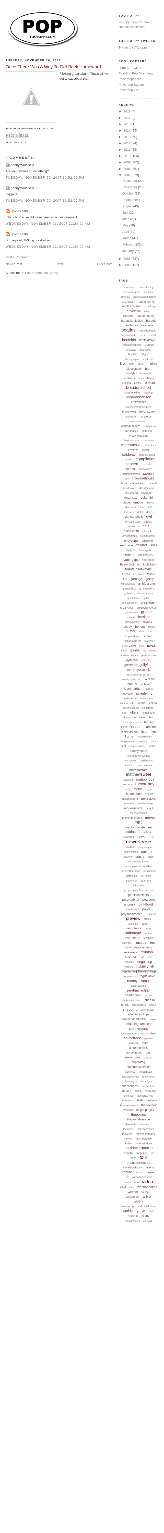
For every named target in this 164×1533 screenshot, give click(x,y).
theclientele (148, 1086)
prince (147, 918)
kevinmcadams (131, 708)
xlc (143, 1211)
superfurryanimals (138, 1067)
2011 (128, 149)
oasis (140, 856)
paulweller (131, 880)
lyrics (153, 741)
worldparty (131, 1211)
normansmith (131, 852)
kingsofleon (148, 712)
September (130, 200)
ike (149, 631)
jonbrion (145, 684)
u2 (127, 1177)
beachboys (131, 325)
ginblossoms (147, 583)
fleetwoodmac (130, 564)
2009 (128, 162)
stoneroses (132, 1057)
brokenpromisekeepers (138, 407)
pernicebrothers (138, 895)
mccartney (144, 784)
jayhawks (132, 660)
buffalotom (146, 416)
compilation (145, 459)
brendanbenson (138, 397)
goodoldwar (134, 598)
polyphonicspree (131, 914)
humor (131, 631)
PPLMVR (151, 914)
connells (147, 464)
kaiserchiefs (127, 703)
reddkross (126, 943)
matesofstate (138, 770)
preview (133, 918)
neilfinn (147, 832)
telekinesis (148, 1076)
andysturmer (147, 301)
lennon (135, 726)
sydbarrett (130, 1071)
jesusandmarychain (138, 674)
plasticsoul (132, 909)
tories (133, 1157)
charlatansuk (130, 445)
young (145, 1215)
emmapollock (147, 536)
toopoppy (141, 1153)
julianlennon (145, 693)
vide (136, 1182)
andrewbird (128, 301)
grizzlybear (126, 607)
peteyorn (148, 899)
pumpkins (133, 923)
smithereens (138, 1028)
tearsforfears (145, 1071)
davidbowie (129, 488)
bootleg (126, 382)
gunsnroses (131, 612)
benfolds (129, 340)
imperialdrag (132, 636)
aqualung (150, 306)
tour (143, 1157)
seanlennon (133, 995)
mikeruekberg (129, 798)
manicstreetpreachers (138, 755)
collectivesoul (147, 454)
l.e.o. (142, 717)
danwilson (137, 483)
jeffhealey (146, 660)
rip (150, 962)
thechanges (130, 1086)
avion (147, 311)
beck (142, 335)
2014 (128, 130)
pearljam (146, 880)
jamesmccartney (129, 655)
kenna (153, 703)
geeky (149, 579)
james (152, 650)
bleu (153, 363)
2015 (128, 124)
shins (125, 1004)
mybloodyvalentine (138, 827)
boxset (150, 383)
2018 (128, 111)
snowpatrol (148, 1033)
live (153, 731)
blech (142, 363)
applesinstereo (131, 306)
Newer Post (14, 264)
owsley (147, 866)
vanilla (127, 1182)
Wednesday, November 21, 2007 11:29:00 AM (48, 223)
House (151, 626)
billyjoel (145, 354)
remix (128, 947)
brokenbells (138, 402)
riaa (142, 957)
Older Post (104, 264)
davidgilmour (146, 488)
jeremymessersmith (138, 669)
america (125, 296)
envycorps (131, 540)
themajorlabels (129, 1105)
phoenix (129, 904)
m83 (123, 746)
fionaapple (145, 550)
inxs (141, 646)
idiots (141, 631)
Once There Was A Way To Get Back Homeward (53, 66)
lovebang (143, 741)
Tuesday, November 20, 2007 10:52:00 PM (45, 177)
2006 (128, 258)
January (128, 251)
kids (124, 712)
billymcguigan (131, 359)
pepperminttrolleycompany (138, 890)
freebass (138, 574)
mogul (149, 808)
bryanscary (147, 411)
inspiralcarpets (132, 640)
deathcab (131, 497)
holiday (127, 626)
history (147, 622)
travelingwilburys (133, 1167)
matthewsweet (138, 774)
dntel (140, 512)
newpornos (145, 837)
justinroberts (146, 698)
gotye (146, 598)
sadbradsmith (138, 985)
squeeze (134, 1043)
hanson (131, 617)
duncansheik (134, 516)
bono (141, 378)
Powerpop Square (131, 84)
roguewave (147, 976)
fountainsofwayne (138, 569)
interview (128, 645)
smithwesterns (129, 1033)
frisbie (151, 574)
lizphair (129, 736)
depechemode (133, 502)
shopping (130, 1009)
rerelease (130, 952)
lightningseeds (129, 731)
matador (128, 765)
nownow (127, 857)
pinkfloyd (146, 904)
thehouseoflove (147, 1100)
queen (145, 923)
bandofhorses (145, 316)
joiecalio (149, 679)
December (130, 181)
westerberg (132, 1196)
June (126, 219)
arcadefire (134, 311)
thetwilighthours (145, 1129)
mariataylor (130, 760)
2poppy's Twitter (130, 68)
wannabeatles (147, 1187)
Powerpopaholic (130, 79)
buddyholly (130, 416)
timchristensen (144, 1138)
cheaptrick (150, 445)
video (147, 1181)
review (130, 957)
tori (152, 1153)
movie (150, 817)
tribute (127, 1172)
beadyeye (147, 325)
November (130, 187)
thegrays (128, 1095)
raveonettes (131, 938)
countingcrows (131, 473)
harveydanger (132, 622)
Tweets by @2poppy (133, 47)
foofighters (150, 564)
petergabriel (130, 899)
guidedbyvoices (147, 607)
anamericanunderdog (144, 296)
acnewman (129, 287)
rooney (132, 981)
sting (148, 1052)
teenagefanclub (130, 1076)
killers (134, 712)
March (127, 238)
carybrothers (132, 430)
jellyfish (146, 664)
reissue (141, 942)
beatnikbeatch (147, 330)
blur (148, 368)
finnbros (130, 550)
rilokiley (129, 961)
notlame (147, 852)
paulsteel (146, 876)
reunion (147, 952)
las (151, 717)
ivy (144, 650)
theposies (138, 1114)
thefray (138, 1091)
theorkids (128, 1110)
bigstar (133, 354)
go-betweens (146, 588)
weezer (133, 1192)
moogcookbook (138, 813)
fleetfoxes (148, 560)
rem (153, 942)
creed (126, 478)
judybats (128, 693)
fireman (129, 555)
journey (149, 688)
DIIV (149, 507)
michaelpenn (133, 794)
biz (122, 363)
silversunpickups (138, 1014)
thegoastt (150, 1091)
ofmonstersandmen (138, 861)
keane (142, 703)
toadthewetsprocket (138, 1148)
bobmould (145, 373)
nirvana (129, 847)
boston (137, 383)
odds (150, 856)
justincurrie (130, 698)
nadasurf (133, 832)
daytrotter (146, 492)
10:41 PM (48, 128)
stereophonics (138, 1048)
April (126, 231)
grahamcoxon (129, 602)
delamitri (147, 497)
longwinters (127, 741)
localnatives (145, 736)
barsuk (151, 320)
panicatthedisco (130, 871)
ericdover (147, 540)
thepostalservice (138, 1119)
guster (146, 612)
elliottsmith (131, 531)
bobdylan (131, 373)
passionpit (149, 871)
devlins (150, 502)
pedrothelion (138, 885)
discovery (128, 512)
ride (150, 957)
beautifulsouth (128, 335)
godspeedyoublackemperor (138, 593)
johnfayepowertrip (131, 679)
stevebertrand (134, 1052)
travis (150, 1167)
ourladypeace (132, 866)
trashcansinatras (138, 1163)
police (146, 909)
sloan (152, 1019)
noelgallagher (145, 847)
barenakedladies (132, 320)
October (128, 193)
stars (145, 1043)
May (125, 225)
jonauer (132, 684)
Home (59, 264)
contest (130, 469)
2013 (128, 137)
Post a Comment (17, 257)
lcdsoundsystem (132, 722)
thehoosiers (127, 1100)
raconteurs (133, 928)
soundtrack (132, 1038)
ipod (124, 650)
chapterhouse (131, 440)
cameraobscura (138, 421)
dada (123, 483)
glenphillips (129, 588)
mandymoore (138, 751)
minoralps (128, 803)
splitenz (148, 1038)
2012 (128, 143)
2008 (128, 169)
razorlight (148, 938)
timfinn (128, 1143)
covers (148, 473)
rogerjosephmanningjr (138, 971)
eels (146, 526)
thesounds (146, 1124)
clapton (145, 450)
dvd (149, 516)
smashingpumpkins (138, 1024)
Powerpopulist (129, 90)
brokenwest (129, 411)
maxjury (127, 784)
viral (131, 1187)
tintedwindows (144, 1143)
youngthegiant (132, 1220)
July (125, 212)
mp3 (138, 822)
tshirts (138, 1172)
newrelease (138, 841)
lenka (124, 727)
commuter (126, 459)
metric (138, 789)
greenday (148, 602)
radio (148, 928)
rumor (145, 981)
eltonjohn (147, 531)
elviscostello (129, 535)
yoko (151, 1211)
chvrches (133, 449)
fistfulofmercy (145, 554)
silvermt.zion (147, 1009)
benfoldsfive (147, 340)
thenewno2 (149, 1105)
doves (149, 512)
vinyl (123, 1187)
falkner (141, 545)
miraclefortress (145, 803)
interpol (148, 640)
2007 (128, 175)
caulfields (147, 430)
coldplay (129, 454)
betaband (131, 349)
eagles (148, 521)
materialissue (145, 765)
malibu (152, 746)
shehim (150, 1000)
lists (144, 732)
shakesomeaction (131, 1000)
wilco (147, 1196)
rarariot (148, 933)
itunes (135, 650)
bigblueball (145, 349)
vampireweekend (142, 1177)
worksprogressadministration (138, 1206)
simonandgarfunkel (133, 1019)
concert (132, 464)
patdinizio (132, 875)
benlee (149, 344)
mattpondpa (145, 779)
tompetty (128, 1153)
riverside (128, 966)
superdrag (138, 1062)
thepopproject (145, 1110)
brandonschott (138, 387)
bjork (131, 363)
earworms (133, 526)
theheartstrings (145, 1095)
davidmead (131, 492)
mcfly (127, 789)
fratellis (126, 574)
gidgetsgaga (128, 583)
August (127, 206)
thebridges (146, 1081)
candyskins (150, 426)
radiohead (133, 933)
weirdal (145, 1192)
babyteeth (128, 316)
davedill (152, 483)
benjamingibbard (132, 344)
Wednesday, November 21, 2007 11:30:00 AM (48, 246)
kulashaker (130, 717)
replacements (143, 947)
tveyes (150, 1172)
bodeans (129, 378)
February (129, 244)
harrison (144, 617)
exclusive (126, 545)
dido (141, 507)
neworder (128, 836)
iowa (151, 645)
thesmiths (131, 1124)
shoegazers (139, 1004)
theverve (127, 1133)
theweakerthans (145, 1133)
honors (140, 626)
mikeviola (148, 798)
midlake (149, 794)
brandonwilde (132, 392)
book (150, 378)
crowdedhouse (143, 478)
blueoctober (134, 368)
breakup (148, 392)
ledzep (148, 722)
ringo (141, 962)
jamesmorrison (149, 655)
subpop (147, 1057)
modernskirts (133, 808)
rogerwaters (129, 976)
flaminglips (130, 560)
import (147, 636)
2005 (128, 265)
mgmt (149, 789)
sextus (148, 995)
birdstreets (147, 359)
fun (125, 579)
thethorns (128, 1129)
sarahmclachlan (139, 990)
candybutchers (130, 426)
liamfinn (150, 727)
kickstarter (148, 707)
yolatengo (133, 1215)
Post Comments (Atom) (41, 273)
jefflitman (130, 665)
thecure (126, 1090)
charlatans (148, 440)
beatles (20, 142)
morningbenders (132, 817)
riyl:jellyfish (145, 966)
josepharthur (132, 688)
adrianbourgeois (131, 292)
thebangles (131, 1081)
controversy (145, 469)
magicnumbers (137, 746)
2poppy (16, 211)
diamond (130, 507)
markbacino (146, 760)
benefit (152, 335)
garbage (136, 579)
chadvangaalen (138, 435)
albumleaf (149, 292)
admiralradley (146, 287)
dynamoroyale (133, 521)
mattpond (128, 779)
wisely (138, 1201)
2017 (128, 118)
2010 (128, 156)
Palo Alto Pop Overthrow (136, 73)
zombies (147, 1220)
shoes (152, 1005)
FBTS (154, 545)
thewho (128, 1138)
